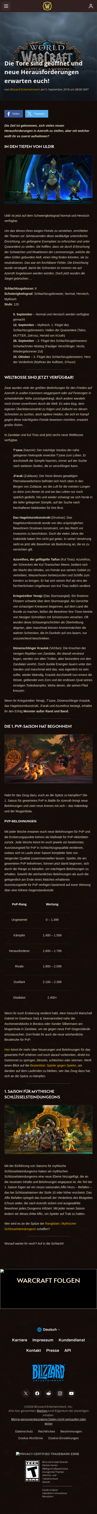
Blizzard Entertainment (25, 89)
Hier (7, 1049)
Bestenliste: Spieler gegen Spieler (53, 1065)
